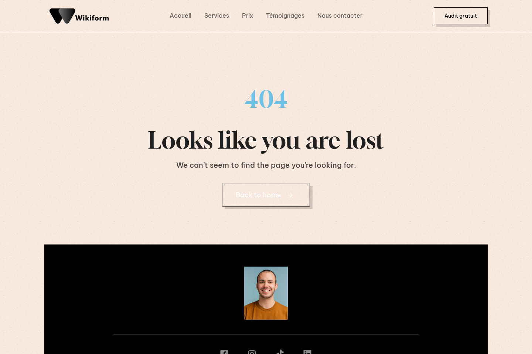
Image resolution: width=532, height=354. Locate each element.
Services (216, 15)
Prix (247, 15)
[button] (461, 15)
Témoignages (285, 15)
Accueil (180, 15)
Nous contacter (339, 15)
